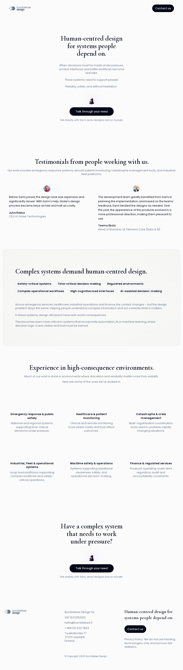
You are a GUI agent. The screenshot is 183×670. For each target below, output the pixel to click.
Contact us (163, 8)
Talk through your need (92, 111)
